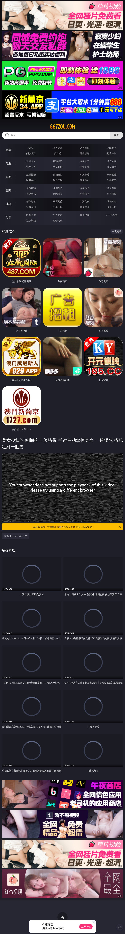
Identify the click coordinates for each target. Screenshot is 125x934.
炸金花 (57, 153)
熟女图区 (84, 193)
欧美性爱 (111, 174)
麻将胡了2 (31, 153)
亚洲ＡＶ (31, 161)
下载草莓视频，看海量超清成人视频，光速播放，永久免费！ (76, 527)
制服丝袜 (31, 180)
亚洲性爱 (31, 174)
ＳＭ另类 (111, 166)
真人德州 (57, 147)
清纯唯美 (57, 193)
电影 (8, 177)
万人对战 (84, 147)
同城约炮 (31, 214)
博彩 (8, 150)
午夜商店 (57, 214)
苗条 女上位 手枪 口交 (15, 536)
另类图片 (111, 193)
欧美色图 (84, 188)
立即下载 (86, 926)
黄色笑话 (84, 207)
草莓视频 (84, 214)
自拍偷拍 (57, 161)
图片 (8, 190)
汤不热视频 (111, 214)
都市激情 (31, 201)
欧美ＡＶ (84, 161)
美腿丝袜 (31, 193)
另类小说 (57, 207)
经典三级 (57, 180)
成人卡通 (84, 174)
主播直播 (84, 166)
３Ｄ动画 (111, 161)
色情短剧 (57, 220)
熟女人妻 (31, 166)
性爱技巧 (111, 207)
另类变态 (111, 180)
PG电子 (31, 147)
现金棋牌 (84, 153)
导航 (8, 217)
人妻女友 (84, 201)
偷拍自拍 (57, 174)
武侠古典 (111, 201)
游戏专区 (111, 147)
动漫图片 (111, 188)
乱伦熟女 (84, 180)
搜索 (116, 135)
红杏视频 (31, 220)
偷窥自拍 (31, 188)
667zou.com (62, 126)
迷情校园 (31, 207)
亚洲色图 (57, 188)
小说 (8, 204)
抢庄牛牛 (111, 153)
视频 (8, 163)
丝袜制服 (57, 166)
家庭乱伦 (57, 201)
